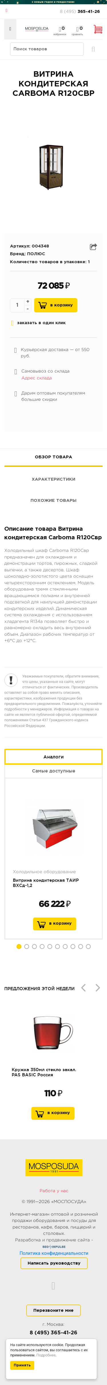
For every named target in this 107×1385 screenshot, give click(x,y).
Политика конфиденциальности (53, 1253)
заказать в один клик (38, 323)
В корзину (61, 305)
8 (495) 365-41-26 (53, 1333)
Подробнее (45, 1355)
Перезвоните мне (53, 1310)
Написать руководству (54, 1263)
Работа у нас (54, 1191)
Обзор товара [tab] (53, 457)
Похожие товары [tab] (53, 500)
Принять (22, 1365)
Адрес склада (36, 378)
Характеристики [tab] (53, 479)
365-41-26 (80, 10)
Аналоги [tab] (53, 756)
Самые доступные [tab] (53, 770)
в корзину (60, 923)
